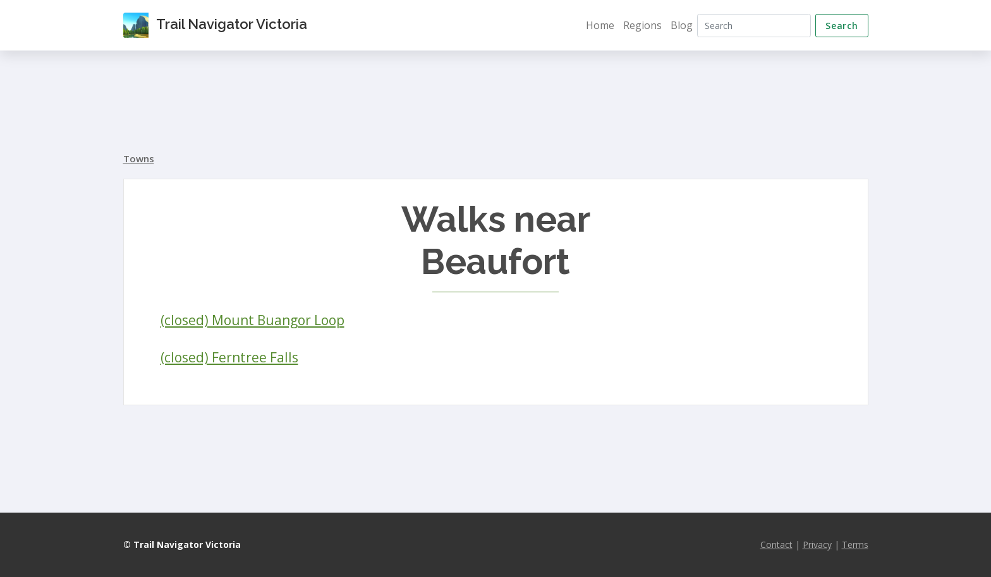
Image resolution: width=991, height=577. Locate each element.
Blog (682, 25)
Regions (642, 25)
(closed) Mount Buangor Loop (252, 320)
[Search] (754, 25)
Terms (855, 544)
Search (841, 26)
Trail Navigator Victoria (215, 25)
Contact (776, 544)
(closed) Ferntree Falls (229, 357)
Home (600, 25)
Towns (138, 158)
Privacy (817, 544)
